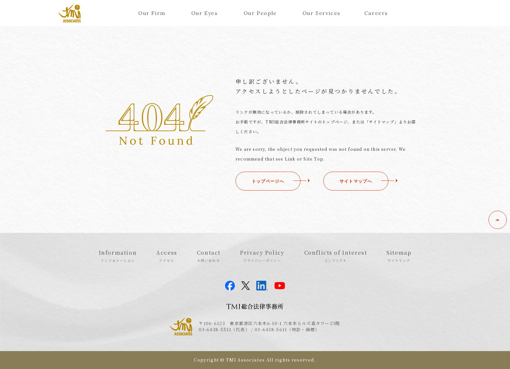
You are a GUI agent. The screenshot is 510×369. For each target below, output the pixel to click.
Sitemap (398, 256)
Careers (376, 13)
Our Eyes (204, 13)
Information (118, 256)
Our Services (321, 13)
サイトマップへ (356, 181)
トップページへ (268, 181)
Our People (260, 13)
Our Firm (152, 13)
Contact (209, 256)
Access (166, 256)
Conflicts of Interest (335, 256)
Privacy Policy (262, 256)
